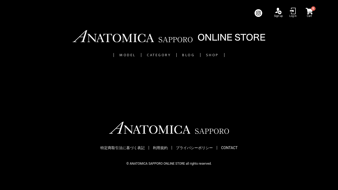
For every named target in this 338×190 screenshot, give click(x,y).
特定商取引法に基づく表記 (122, 148)
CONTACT (229, 148)
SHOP (239, 55)
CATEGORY (152, 55)
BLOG (199, 55)
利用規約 (160, 148)
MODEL (101, 55)
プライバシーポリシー (194, 148)
